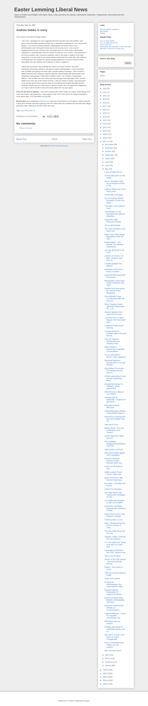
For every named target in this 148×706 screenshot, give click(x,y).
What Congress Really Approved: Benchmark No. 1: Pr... (114, 306)
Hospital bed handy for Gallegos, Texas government (113, 386)
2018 (105, 103)
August (108, 158)
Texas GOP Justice (112, 579)
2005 (105, 673)
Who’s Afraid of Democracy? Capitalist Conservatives (114, 349)
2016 (105, 110)
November (109, 148)
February (109, 662)
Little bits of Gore (111, 425)
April (107, 655)
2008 (105, 138)
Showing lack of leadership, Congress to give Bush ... (114, 400)
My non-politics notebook (109, 29)
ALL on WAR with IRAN (109, 43)
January (108, 665)
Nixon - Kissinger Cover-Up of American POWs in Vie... (114, 183)
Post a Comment (26, 128)
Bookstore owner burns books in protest (113, 270)
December (109, 144)
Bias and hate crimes (112, 650)
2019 (105, 99)
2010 (105, 131)
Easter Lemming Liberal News (51, 9)
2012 (105, 124)
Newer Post (21, 139)
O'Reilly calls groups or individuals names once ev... (114, 629)
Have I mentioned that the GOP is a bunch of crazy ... (114, 525)
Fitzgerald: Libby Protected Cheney (112, 221)
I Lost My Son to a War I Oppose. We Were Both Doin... (114, 320)
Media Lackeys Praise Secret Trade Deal (113, 473)
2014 (105, 117)
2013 (105, 120)
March (108, 658)
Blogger (87, 701)
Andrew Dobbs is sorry (31, 30)
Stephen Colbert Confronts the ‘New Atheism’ (115, 538)
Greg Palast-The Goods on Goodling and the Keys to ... (114, 370)
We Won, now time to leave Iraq (112, 49)
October (108, 151)
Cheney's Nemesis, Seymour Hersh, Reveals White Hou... (113, 461)
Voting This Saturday (112, 489)
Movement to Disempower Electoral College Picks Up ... (114, 419)
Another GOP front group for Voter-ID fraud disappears (114, 290)
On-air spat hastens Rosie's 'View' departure (115, 356)
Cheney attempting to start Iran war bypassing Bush (115, 378)
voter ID (32, 110)
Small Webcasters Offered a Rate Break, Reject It (114, 412)
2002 (105, 684)
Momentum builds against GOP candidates (114, 454)
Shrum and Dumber (112, 225)
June (107, 165)
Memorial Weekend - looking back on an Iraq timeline (114, 362)
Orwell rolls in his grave (113, 195)
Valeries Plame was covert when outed (115, 190)
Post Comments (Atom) (59, 146)
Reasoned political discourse (111, 406)
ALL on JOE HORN (107, 41)
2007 (105, 141)
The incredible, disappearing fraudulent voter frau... (114, 444)
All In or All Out (105, 45)
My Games (104, 31)
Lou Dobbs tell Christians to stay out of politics (114, 502)
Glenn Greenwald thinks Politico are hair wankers (114, 645)
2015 (105, 113)
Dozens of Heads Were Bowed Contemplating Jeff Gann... (114, 600)
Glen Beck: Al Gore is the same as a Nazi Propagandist (114, 637)
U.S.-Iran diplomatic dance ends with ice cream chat (115, 544)
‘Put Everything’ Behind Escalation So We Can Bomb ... (114, 200)
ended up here (44, 101)
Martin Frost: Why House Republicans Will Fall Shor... (114, 237)
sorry (26, 110)
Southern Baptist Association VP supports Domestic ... (113, 592)
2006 (105, 670)
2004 (105, 677)
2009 (105, 134)
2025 (105, 89)
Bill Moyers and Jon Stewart (112, 622)
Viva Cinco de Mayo (112, 556)
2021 (105, 96)
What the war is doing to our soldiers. (114, 393)
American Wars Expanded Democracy (114, 276)
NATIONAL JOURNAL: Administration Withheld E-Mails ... (114, 508)
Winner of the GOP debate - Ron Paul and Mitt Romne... (115, 561)
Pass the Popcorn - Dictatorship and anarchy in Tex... (112, 341)
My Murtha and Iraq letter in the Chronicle (115, 47)
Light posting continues (113, 449)
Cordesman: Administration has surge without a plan (113, 584)
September (109, 155)
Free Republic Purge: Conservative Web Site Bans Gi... (114, 298)
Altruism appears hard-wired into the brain (113, 313)
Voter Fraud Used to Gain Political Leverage (114, 515)
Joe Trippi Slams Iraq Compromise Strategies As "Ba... (114, 495)
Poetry (102, 33)
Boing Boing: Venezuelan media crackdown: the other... (114, 283)
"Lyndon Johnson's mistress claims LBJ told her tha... (115, 333)
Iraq (22, 110)
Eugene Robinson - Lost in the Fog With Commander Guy (115, 615)
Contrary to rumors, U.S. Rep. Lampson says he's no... (114, 258)
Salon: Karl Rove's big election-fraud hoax (113, 479)
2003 (105, 680)
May (107, 169)
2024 (105, 92)
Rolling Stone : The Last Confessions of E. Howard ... (114, 430)
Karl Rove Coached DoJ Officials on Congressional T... (114, 608)
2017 (105, 106)
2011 (105, 127)
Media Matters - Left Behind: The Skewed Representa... (113, 244)
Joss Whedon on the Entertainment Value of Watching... (114, 214)
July (107, 162)
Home (54, 139)
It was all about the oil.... (114, 172)
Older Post (87, 139)
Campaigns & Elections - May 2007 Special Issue (115, 551)
